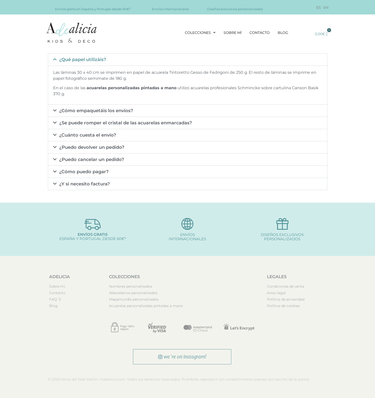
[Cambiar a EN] (326, 7)
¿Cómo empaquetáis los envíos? (96, 110)
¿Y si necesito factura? (84, 184)
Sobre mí (233, 32)
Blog (283, 32)
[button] (187, 60)
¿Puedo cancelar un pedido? (91, 159)
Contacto (260, 32)
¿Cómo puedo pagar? (84, 171)
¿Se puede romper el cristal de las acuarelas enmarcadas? (125, 123)
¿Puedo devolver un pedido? (91, 147)
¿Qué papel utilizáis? (82, 59)
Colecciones (200, 32)
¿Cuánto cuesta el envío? (87, 135)
